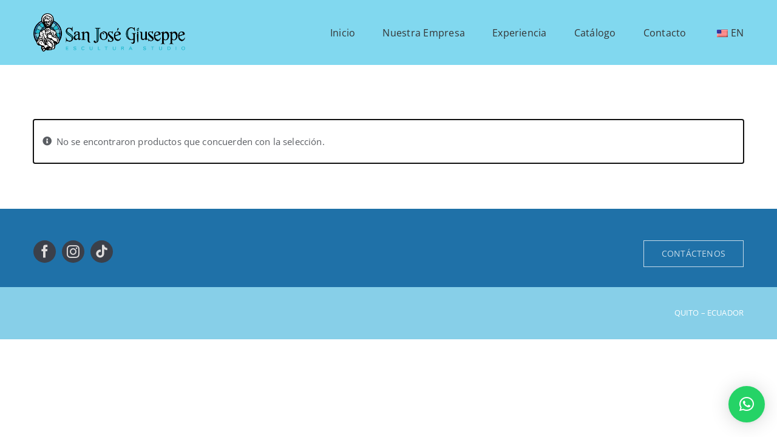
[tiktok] (101, 251)
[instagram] (73, 251)
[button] (746, 404)
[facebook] (44, 251)
